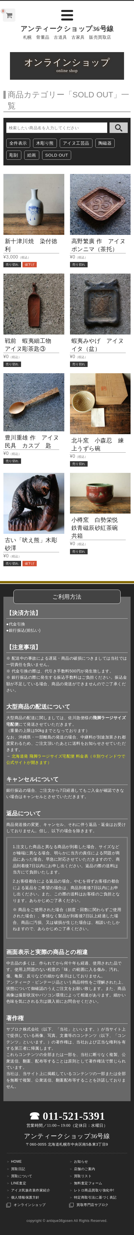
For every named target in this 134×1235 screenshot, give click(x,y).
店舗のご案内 (84, 1169)
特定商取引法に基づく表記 (95, 1197)
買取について (21, 1176)
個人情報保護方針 (25, 1197)
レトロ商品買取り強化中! (94, 1190)
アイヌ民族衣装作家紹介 (30, 1190)
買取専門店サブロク (93, 1205)
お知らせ (81, 1162)
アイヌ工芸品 (76, 143)
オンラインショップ (30, 1205)
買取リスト (83, 1176)
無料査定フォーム (88, 1183)
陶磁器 (105, 143)
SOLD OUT (56, 155)
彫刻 (13, 155)
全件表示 (18, 143)
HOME (16, 1162)
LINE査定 (18, 1183)
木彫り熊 (45, 143)
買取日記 (18, 1169)
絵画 (31, 155)
